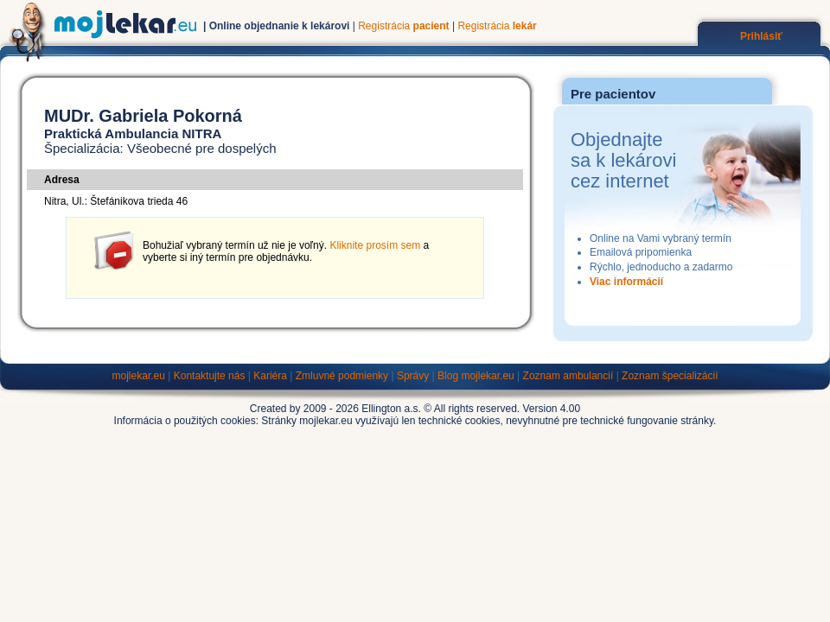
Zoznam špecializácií (670, 376)
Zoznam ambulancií (568, 376)
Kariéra (270, 376)
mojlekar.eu (138, 376)
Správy (413, 376)
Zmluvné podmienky (342, 376)
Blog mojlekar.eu (475, 376)
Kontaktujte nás (210, 376)
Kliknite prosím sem (374, 245)
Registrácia (403, 26)
